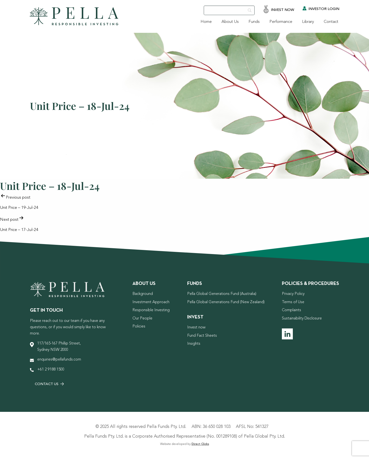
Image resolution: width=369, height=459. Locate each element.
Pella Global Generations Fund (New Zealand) (226, 302)
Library (308, 22)
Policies (138, 326)
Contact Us (49, 384)
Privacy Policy (293, 294)
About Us (230, 22)
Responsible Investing (151, 310)
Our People (142, 318)
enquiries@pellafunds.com (59, 360)
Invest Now (278, 10)
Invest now (196, 327)
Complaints (291, 310)
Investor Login (321, 8)
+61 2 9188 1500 (50, 369)
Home (206, 22)
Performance (280, 22)
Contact (331, 22)
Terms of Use (293, 302)
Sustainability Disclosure (302, 318)
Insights (193, 344)
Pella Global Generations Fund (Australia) (221, 294)
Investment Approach (150, 302)
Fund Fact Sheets (202, 336)
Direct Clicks (200, 444)
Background (142, 294)
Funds (254, 22)
